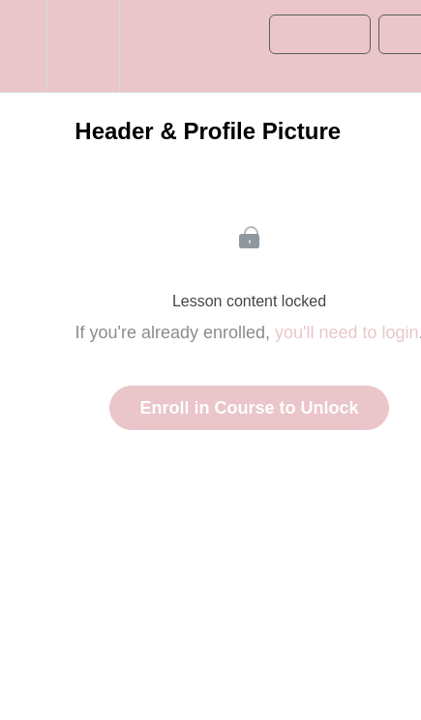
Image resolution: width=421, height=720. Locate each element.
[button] (23, 46)
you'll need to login (347, 332)
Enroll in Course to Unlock (248, 408)
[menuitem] (82, 46)
